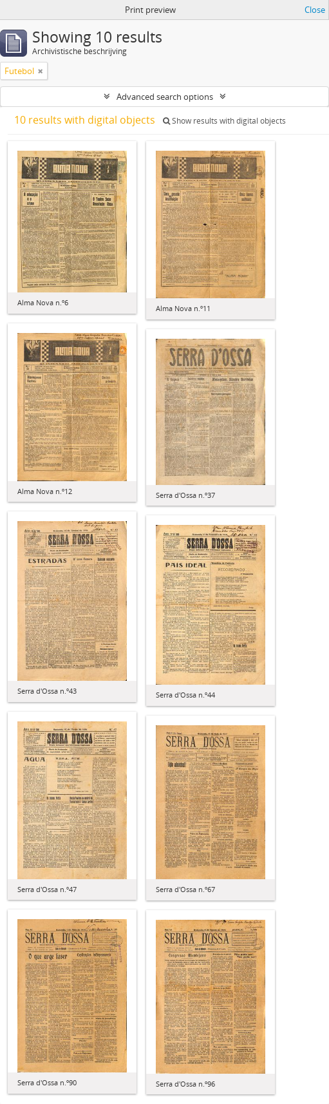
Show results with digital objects (224, 120)
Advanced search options (165, 96)
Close (315, 9)
